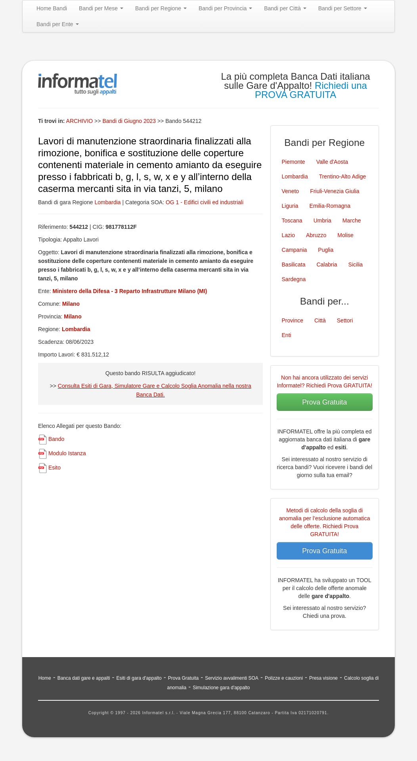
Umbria (322, 220)
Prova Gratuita (324, 402)
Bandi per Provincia (225, 8)
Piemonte (293, 162)
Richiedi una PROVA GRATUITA (311, 90)
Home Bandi (51, 8)
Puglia (325, 250)
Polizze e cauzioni (284, 678)
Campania (294, 250)
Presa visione (323, 678)
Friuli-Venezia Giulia (335, 191)
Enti (286, 335)
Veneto (290, 191)
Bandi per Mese (101, 8)
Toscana (292, 220)
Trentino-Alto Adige (342, 176)
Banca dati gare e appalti (83, 678)
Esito (54, 467)
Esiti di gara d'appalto (138, 678)
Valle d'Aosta (332, 162)
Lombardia (107, 202)
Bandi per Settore (342, 8)
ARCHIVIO (79, 121)
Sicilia (355, 264)
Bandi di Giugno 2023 (129, 121)
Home (44, 678)
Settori (345, 320)
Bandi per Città (285, 8)
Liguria (290, 206)
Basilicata (294, 264)
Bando (56, 439)
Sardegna (294, 279)
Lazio (288, 235)
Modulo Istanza (67, 453)
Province (292, 320)
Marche (351, 220)
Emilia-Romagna (330, 206)
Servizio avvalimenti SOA (231, 678)
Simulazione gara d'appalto (221, 687)
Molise (345, 235)
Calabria (326, 264)
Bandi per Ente (57, 24)
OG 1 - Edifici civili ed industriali (204, 202)
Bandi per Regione (161, 8)
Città (320, 320)
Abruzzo (316, 235)
